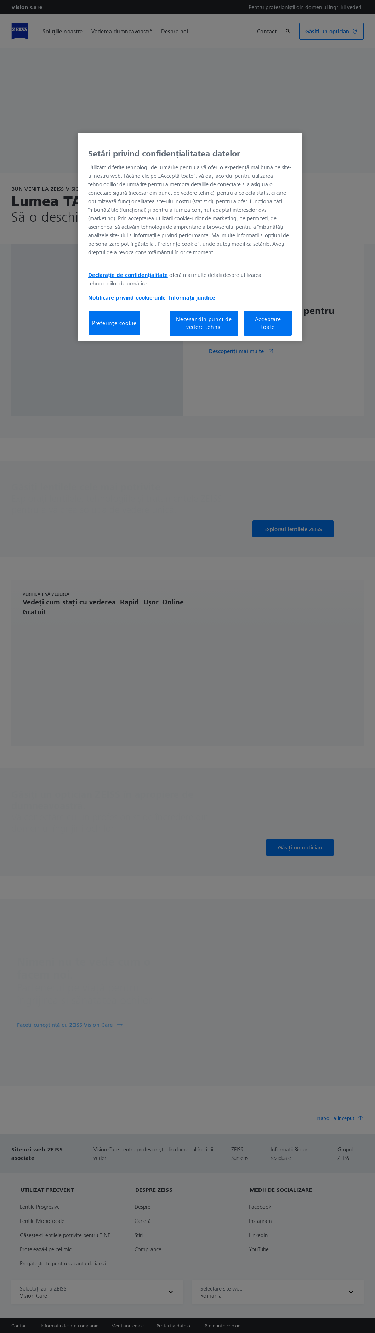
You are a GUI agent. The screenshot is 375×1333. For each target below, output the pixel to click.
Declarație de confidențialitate (128, 275)
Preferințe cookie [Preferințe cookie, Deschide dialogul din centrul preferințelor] (114, 323)
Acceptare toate (268, 323)
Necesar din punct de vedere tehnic (204, 323)
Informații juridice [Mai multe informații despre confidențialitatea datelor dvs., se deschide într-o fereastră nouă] (192, 297)
